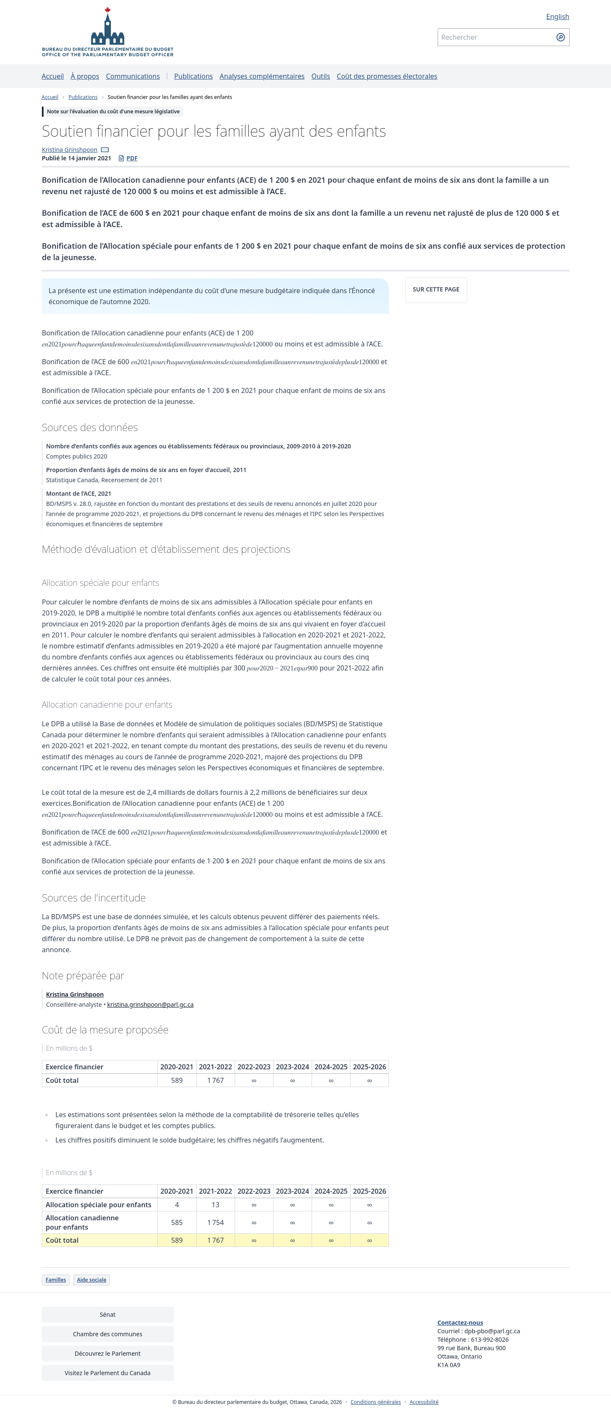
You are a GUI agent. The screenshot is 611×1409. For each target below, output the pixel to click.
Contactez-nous (460, 1322)
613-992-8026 (490, 1339)
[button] (105, 150)
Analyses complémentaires (262, 76)
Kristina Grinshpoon (69, 150)
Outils (320, 76)
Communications (133, 76)
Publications (193, 76)
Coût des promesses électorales (387, 76)
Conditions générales (376, 1402)
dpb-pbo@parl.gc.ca (492, 1331)
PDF (127, 158)
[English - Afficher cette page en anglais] (504, 16)
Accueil (53, 76)
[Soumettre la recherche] (560, 37)
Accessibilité (424, 1402)
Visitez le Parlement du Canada (108, 1373)
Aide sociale (91, 1279)
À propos (85, 76)
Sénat (107, 1314)
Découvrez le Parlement (107, 1353)
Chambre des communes (107, 1334)
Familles (56, 1279)
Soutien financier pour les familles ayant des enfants (170, 97)
